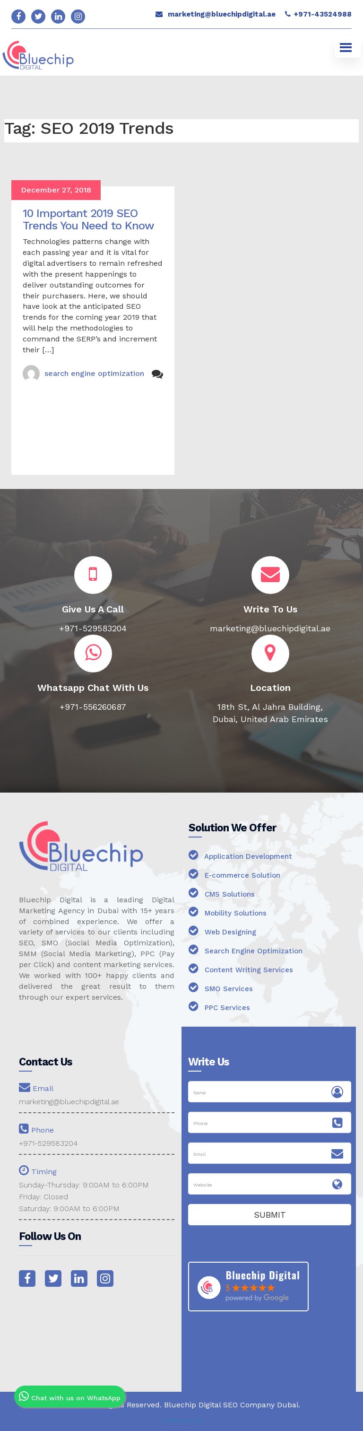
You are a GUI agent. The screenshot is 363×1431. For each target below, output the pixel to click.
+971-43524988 (323, 14)
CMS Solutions (222, 893)
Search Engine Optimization (245, 949)
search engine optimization (94, 373)
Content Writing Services (241, 968)
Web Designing (222, 930)
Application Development (240, 855)
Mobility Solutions (228, 911)
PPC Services (219, 1006)
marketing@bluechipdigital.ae (222, 14)
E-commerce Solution (234, 874)
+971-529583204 (48, 1143)
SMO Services (221, 987)
